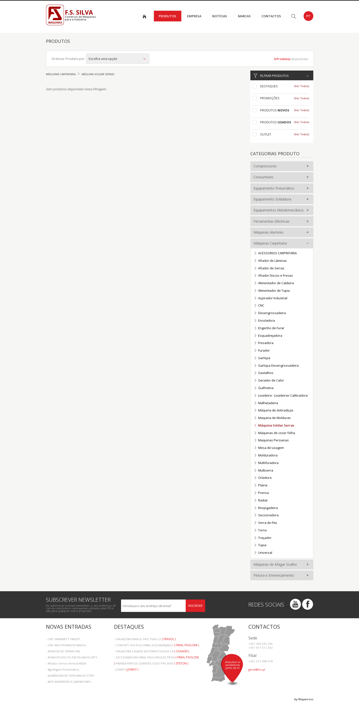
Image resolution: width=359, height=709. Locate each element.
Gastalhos (263, 373)
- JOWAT (126, 669)
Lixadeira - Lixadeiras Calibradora (281, 396)
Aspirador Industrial (270, 298)
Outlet (265, 134)
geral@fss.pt (256, 669)
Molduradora (266, 455)
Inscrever (195, 606)
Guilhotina (263, 388)
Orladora (262, 478)
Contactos (271, 16)
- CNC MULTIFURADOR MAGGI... (67, 645)
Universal (263, 553)
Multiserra (263, 471)
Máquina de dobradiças (273, 410)
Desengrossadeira (270, 313)
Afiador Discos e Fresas (273, 276)
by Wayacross (303, 699)
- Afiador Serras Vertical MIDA (66, 663)
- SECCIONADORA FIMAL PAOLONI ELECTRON (156, 657)
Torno (260, 530)
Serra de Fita (265, 523)
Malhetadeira (266, 403)
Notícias (219, 16)
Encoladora (264, 321)
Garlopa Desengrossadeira (276, 366)
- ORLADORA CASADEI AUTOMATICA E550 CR (151, 651)
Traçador (262, 538)
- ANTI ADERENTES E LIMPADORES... (69, 681)
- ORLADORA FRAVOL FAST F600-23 (145, 639)
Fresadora (263, 343)
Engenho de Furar (269, 328)
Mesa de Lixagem (269, 448)
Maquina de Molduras (272, 418)
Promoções (270, 98)
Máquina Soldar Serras (274, 425)
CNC (259, 306)
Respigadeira (266, 508)
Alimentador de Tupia (272, 291)
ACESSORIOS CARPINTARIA (275, 253)
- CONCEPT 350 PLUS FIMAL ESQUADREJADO (156, 645)
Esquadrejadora (268, 336)
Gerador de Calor (269, 380)
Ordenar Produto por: (68, 58)
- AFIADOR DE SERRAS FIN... (64, 651)
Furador (262, 351)
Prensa (261, 493)
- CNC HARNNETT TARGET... (64, 639)
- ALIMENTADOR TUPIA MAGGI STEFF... (71, 675)
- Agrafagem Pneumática (62, 669)
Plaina (260, 485)
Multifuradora (266, 463)
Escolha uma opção (118, 58)
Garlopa (262, 358)
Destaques (269, 86)
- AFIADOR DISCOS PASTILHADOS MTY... (72, 657)
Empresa (194, 16)
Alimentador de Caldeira (274, 283)
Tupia (260, 545)
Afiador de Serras (269, 268)
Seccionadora (266, 515)
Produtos (167, 16)
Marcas (244, 16)
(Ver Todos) (301, 86)
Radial (260, 500)
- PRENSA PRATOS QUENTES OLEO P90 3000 (151, 663)
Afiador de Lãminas (270, 261)
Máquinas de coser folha (274, 433)
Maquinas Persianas (271, 440)
